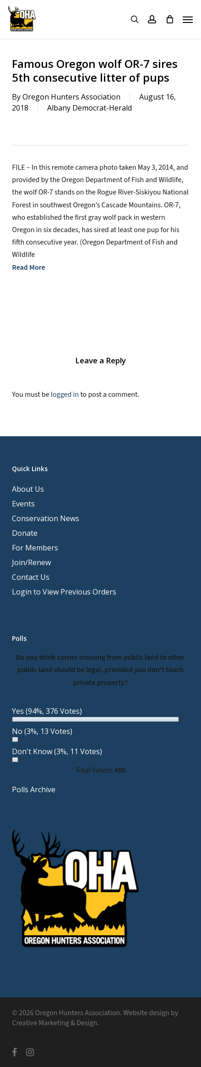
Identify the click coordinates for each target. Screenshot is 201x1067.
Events (23, 504)
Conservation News (45, 518)
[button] (188, 19)
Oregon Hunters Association (71, 97)
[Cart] (169, 19)
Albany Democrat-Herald (89, 108)
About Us (28, 489)
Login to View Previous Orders (64, 592)
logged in (65, 394)
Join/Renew (31, 562)
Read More (28, 267)
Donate (25, 533)
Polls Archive (33, 789)
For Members (35, 548)
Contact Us (30, 577)
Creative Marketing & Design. (55, 1023)
